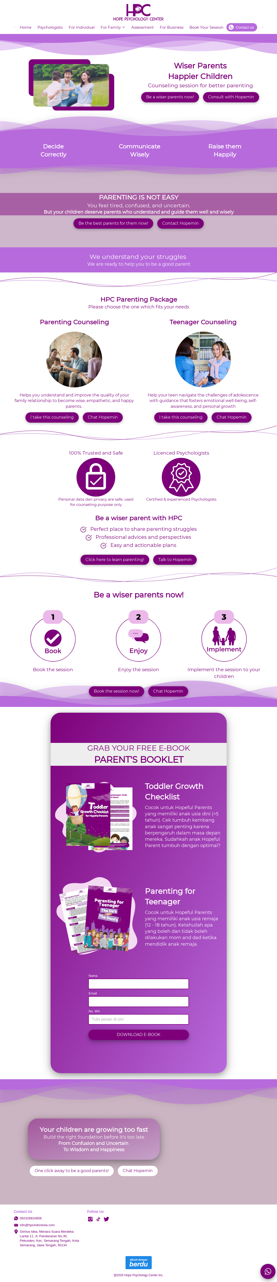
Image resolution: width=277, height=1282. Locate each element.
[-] (90, 1219)
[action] (267, 1271)
